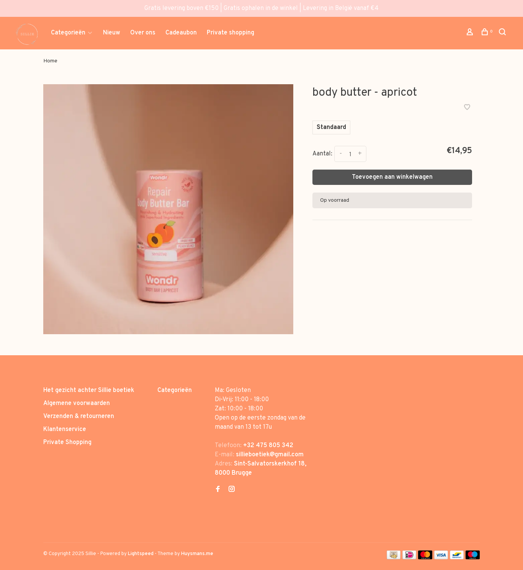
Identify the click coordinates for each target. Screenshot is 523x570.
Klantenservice (64, 429)
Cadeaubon (181, 33)
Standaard (331, 127)
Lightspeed (141, 554)
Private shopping (230, 33)
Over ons (142, 33)
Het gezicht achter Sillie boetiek (88, 390)
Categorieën (68, 33)
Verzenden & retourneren (78, 416)
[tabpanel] (168, 209)
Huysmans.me (197, 554)
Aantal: (322, 154)
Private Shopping (67, 442)
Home (50, 61)
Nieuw (111, 33)
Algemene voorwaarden (76, 403)
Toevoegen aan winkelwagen (392, 177)
